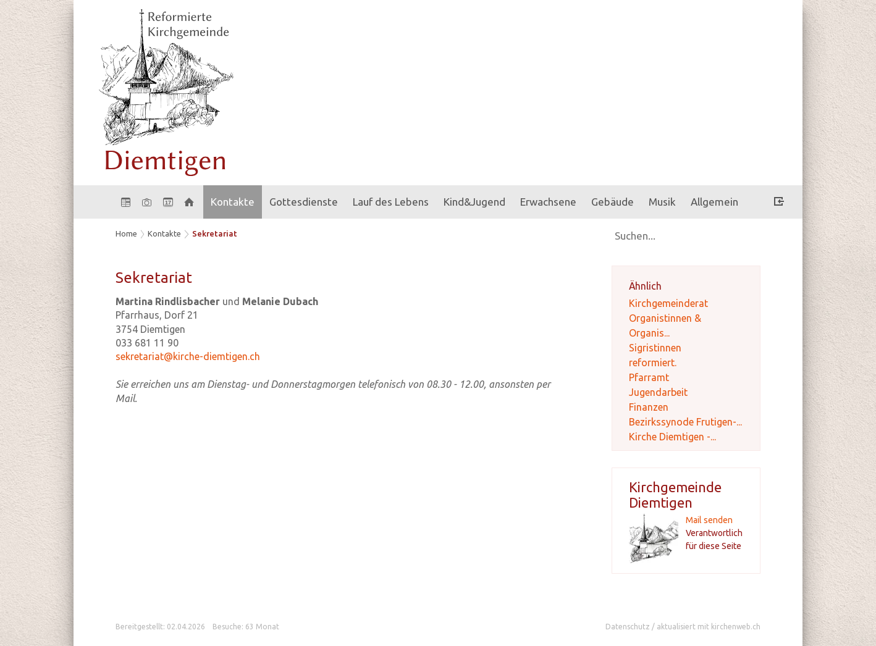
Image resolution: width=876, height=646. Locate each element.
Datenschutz (627, 627)
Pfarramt (649, 377)
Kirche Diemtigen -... (672, 436)
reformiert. (652, 362)
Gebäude (612, 202)
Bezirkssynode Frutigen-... (685, 421)
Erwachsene (548, 202)
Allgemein (714, 202)
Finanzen (648, 407)
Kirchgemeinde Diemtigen (675, 494)
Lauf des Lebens (391, 202)
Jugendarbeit (658, 392)
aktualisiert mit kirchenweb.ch (708, 627)
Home (126, 233)
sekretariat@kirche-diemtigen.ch (188, 356)
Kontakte (233, 202)
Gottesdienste (303, 202)
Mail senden (709, 520)
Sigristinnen (655, 347)
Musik (662, 202)
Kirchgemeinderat (668, 303)
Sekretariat (214, 233)
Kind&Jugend (474, 202)
